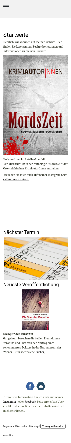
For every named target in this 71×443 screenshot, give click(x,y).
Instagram (9, 401)
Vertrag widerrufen (53, 426)
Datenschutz (22, 426)
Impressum (8, 426)
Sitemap (34, 426)
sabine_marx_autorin (16, 179)
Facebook (30, 401)
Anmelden (8, 435)
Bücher (39, 352)
